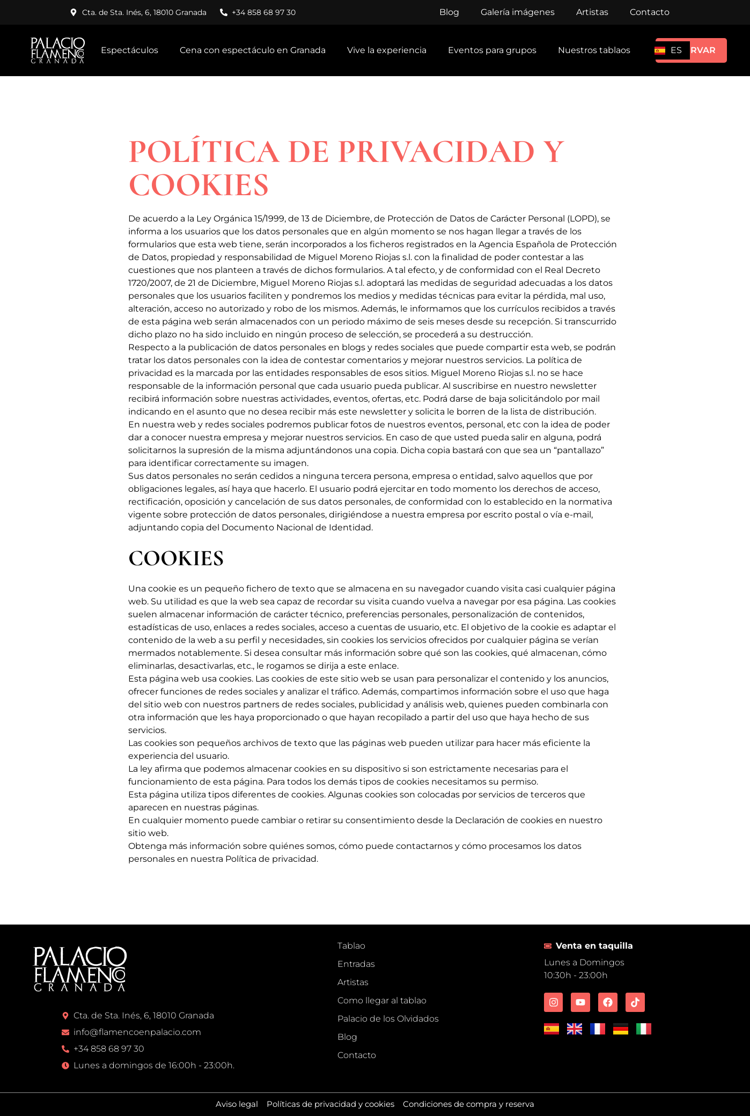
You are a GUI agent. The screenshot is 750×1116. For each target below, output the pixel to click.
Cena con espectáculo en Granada (253, 50)
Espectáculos (129, 50)
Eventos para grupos (492, 50)
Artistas (592, 12)
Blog (449, 12)
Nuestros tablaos (594, 50)
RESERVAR (691, 50)
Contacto (650, 12)
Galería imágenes (518, 12)
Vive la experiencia (387, 50)
